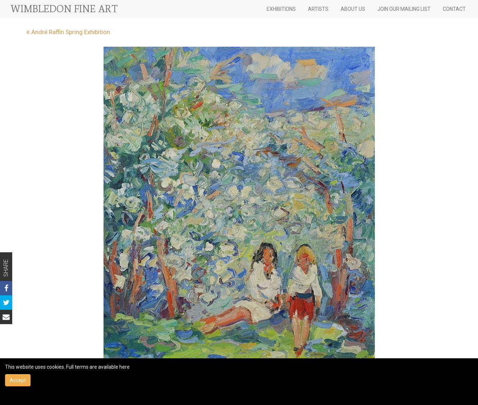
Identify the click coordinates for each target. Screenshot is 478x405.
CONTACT (454, 9)
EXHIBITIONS (281, 9)
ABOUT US (353, 9)
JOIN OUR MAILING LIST (404, 9)
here (124, 367)
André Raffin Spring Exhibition (68, 32)
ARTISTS (318, 9)
